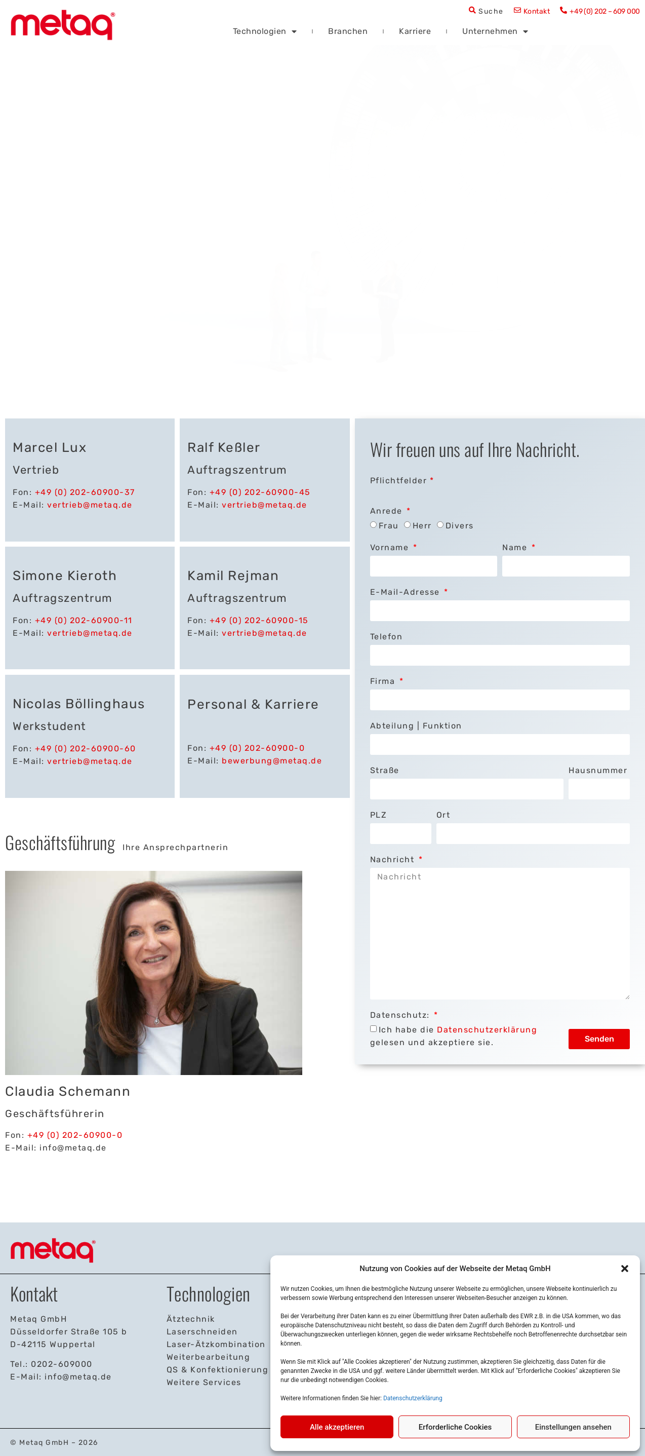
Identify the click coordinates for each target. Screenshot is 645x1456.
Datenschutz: (401, 1015)
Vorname (391, 547)
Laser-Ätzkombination (216, 1344)
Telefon (386, 636)
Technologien (265, 31)
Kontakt (536, 11)
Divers (460, 525)
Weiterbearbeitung (209, 1357)
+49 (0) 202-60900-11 (84, 620)
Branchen (348, 31)
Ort (443, 815)
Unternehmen (495, 31)
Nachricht (393, 859)
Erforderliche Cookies (455, 1427)
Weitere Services (204, 1382)
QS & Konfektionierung (218, 1369)
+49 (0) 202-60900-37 (85, 492)
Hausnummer (598, 770)
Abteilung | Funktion (416, 726)
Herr (422, 525)
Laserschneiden (202, 1331)
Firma (384, 681)
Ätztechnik (191, 1319)
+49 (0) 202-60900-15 (259, 620)
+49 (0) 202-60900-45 (260, 492)
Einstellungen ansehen (573, 1427)
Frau (389, 525)
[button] (625, 1268)
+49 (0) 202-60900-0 (257, 748)
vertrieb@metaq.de (90, 505)
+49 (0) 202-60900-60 (85, 748)
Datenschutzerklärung (412, 1398)
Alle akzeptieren (337, 1427)
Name (516, 547)
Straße (384, 770)
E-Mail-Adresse (406, 592)
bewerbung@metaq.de (272, 760)
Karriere (415, 31)
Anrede (388, 511)
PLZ (378, 815)
